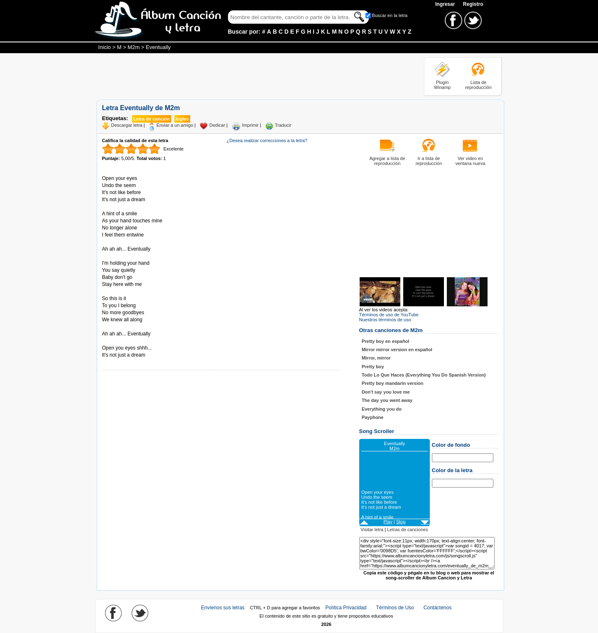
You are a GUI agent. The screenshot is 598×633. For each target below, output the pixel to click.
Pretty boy (373, 366)
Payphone (373, 417)
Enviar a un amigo (175, 125)
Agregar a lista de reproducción (387, 161)
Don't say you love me (386, 391)
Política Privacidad (346, 608)
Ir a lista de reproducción (429, 161)
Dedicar (217, 125)
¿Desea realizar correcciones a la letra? (267, 140)
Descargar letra (126, 125)
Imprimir (250, 125)
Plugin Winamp (442, 85)
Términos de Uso (395, 608)
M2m (133, 47)
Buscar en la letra (390, 15)
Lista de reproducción (478, 85)
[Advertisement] (248, 76)
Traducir (283, 125)
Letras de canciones (407, 529)
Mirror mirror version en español (397, 349)
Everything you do (382, 408)
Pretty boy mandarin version (393, 383)
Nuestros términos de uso (385, 319)
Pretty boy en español (385, 341)
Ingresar (445, 4)
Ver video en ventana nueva (470, 161)
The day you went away (387, 400)
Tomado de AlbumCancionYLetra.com (137, 341)
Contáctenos (437, 608)
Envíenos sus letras (223, 608)
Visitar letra (371, 529)
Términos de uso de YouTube (389, 314)
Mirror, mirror (376, 357)
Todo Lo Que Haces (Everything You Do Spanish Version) (424, 374)
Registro (473, 4)
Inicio (104, 47)
